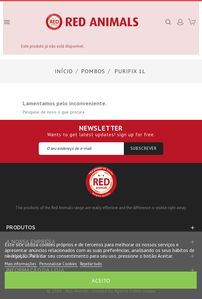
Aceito (101, 280)
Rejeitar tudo (91, 264)
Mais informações (21, 264)
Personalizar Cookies (58, 264)
